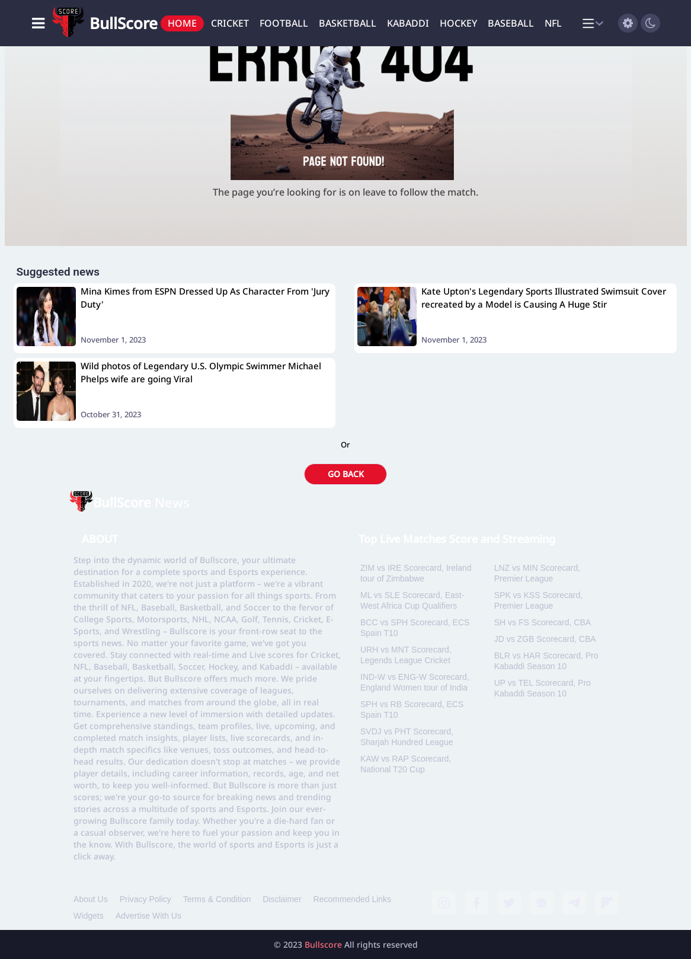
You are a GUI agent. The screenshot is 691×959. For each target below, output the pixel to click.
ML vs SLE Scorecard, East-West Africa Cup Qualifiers (412, 600)
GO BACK (346, 474)
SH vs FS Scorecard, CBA (542, 622)
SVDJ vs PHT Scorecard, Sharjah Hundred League (406, 737)
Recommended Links (352, 899)
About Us (90, 899)
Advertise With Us (148, 915)
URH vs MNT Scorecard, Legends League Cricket (406, 655)
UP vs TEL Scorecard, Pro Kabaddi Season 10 (542, 688)
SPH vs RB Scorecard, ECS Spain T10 (411, 709)
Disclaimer (282, 899)
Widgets (88, 915)
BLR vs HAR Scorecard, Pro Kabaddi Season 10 (546, 661)
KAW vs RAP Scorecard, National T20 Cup (405, 764)
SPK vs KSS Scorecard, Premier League (538, 600)
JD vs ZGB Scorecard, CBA (545, 639)
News (141, 502)
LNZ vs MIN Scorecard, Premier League (537, 573)
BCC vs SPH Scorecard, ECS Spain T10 (414, 628)
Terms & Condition (217, 899)
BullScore (123, 23)
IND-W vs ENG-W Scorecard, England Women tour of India (414, 682)
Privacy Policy (145, 899)
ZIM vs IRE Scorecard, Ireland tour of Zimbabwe (416, 573)
